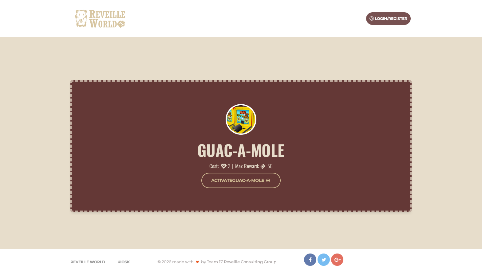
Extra (351, 18)
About (260, 18)
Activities (286, 18)
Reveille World (87, 262)
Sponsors (321, 18)
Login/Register (388, 18)
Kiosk (123, 262)
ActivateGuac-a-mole (241, 180)
